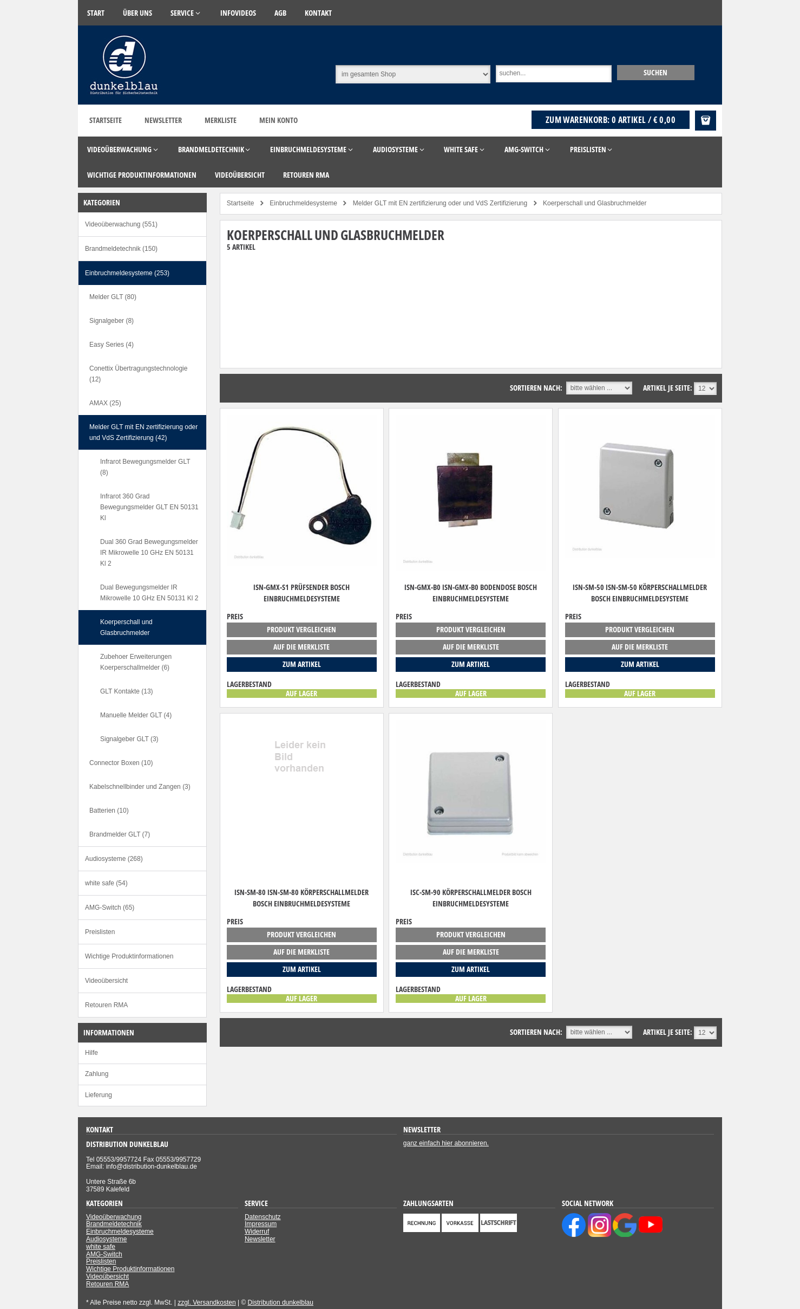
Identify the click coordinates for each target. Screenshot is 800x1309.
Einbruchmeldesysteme (120, 1231)
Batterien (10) (109, 810)
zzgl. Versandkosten (206, 1302)
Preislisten (100, 932)
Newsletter (163, 120)
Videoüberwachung (114, 1217)
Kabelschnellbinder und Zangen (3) (140, 786)
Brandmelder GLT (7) (119, 834)
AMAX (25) (105, 403)
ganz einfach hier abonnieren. (446, 1143)
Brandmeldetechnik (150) (121, 248)
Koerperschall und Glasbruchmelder (126, 627)
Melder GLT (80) (112, 297)
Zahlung (96, 1074)
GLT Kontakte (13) (126, 691)
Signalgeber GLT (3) (129, 739)
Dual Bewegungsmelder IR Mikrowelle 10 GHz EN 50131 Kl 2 (149, 593)
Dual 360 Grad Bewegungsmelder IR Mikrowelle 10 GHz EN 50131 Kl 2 (149, 552)
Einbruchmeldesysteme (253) (127, 273)
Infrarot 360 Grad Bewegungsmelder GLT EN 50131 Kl (149, 507)
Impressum (261, 1224)
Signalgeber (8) (111, 321)
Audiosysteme (106, 1239)
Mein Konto (278, 120)
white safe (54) (106, 883)
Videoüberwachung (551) (121, 224)
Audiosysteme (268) (114, 859)
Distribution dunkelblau (280, 1302)
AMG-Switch (104, 1254)
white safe (100, 1246)
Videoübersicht (106, 980)
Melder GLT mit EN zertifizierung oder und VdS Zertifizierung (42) (143, 432)
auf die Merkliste (301, 646)
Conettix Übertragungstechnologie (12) (138, 374)
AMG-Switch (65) (109, 907)
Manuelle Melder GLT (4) (136, 715)
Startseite (105, 120)
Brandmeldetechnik (114, 1224)
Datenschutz (263, 1217)
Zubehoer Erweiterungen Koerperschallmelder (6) (136, 662)
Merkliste (221, 120)
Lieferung (98, 1095)
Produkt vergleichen (301, 629)
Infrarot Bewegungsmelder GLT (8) (145, 467)
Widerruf (257, 1231)
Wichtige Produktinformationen (129, 956)
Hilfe (91, 1053)
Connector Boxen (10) (121, 763)
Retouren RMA (106, 1005)
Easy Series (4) (111, 344)
